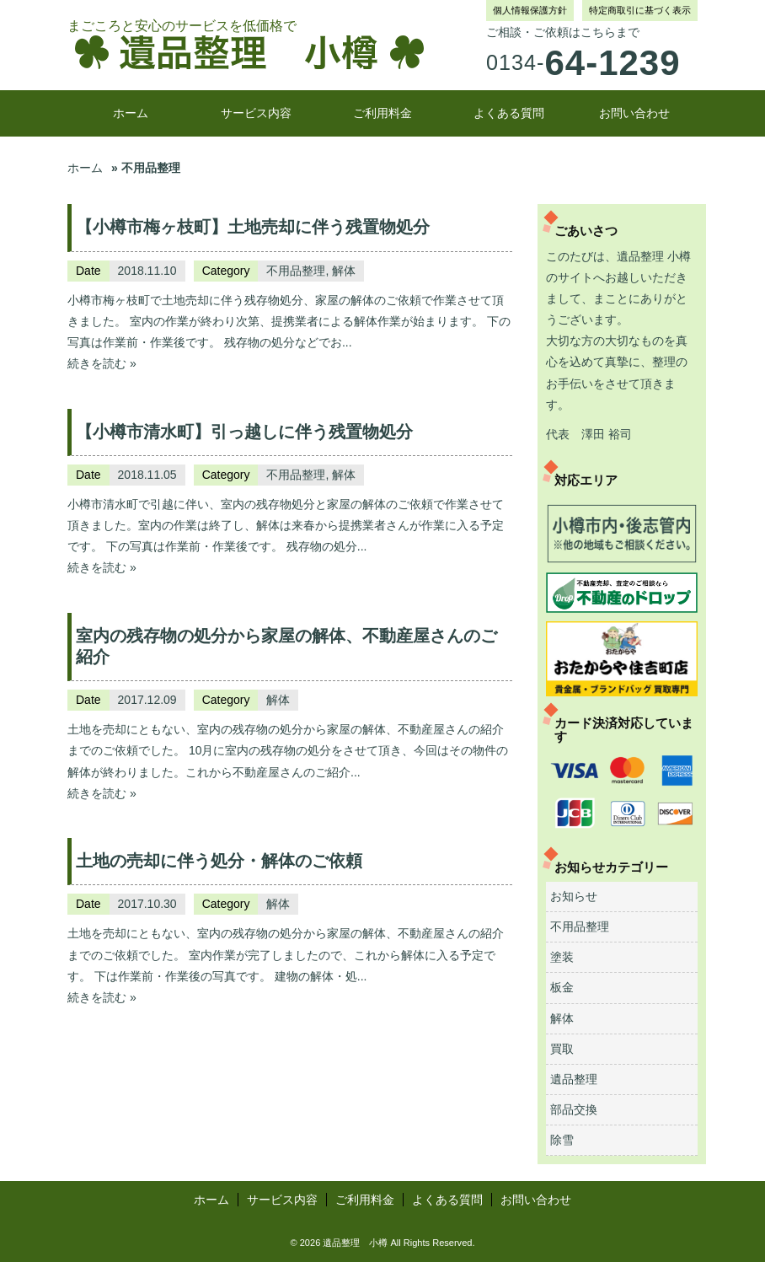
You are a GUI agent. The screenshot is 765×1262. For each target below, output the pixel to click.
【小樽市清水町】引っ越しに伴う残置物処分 (244, 431)
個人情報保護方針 (530, 10)
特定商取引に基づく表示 (640, 10)
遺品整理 (573, 1079)
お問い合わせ (634, 113)
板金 (562, 987)
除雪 (562, 1140)
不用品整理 (295, 270)
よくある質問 (508, 113)
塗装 (562, 957)
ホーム (130, 113)
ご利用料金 (382, 113)
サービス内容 (256, 113)
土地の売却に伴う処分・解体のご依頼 (219, 860)
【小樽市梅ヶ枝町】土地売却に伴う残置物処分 (253, 226)
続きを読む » (101, 363)
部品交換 (573, 1109)
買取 (562, 1048)
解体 (344, 270)
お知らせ (573, 896)
